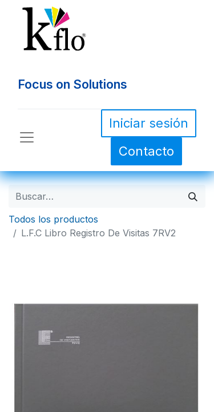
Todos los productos (53, 219)
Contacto (146, 151)
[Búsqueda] (192, 196)
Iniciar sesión (148, 123)
